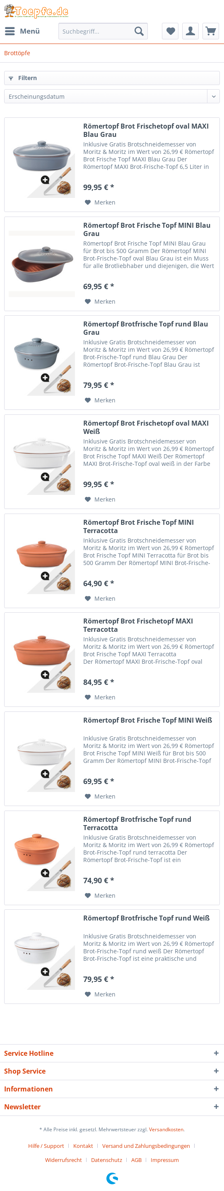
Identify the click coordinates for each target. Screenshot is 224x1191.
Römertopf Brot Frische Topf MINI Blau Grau (147, 229)
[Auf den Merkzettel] (100, 202)
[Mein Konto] (190, 31)
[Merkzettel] (170, 31)
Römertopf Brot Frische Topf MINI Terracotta (138, 526)
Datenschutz (106, 1160)
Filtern (23, 78)
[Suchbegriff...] (103, 31)
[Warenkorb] (210, 31)
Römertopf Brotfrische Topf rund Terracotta (137, 823)
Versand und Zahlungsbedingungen (146, 1146)
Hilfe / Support (46, 1146)
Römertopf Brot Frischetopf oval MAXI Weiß (146, 427)
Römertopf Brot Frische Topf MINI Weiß (147, 720)
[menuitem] (22, 31)
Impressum (165, 1160)
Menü (22, 30)
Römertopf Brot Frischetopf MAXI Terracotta (138, 625)
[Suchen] (139, 31)
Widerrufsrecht (63, 1160)
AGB (136, 1160)
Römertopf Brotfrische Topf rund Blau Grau (145, 328)
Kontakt (83, 1146)
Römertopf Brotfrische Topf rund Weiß (146, 918)
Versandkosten (166, 1129)
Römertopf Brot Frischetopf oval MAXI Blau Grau (146, 130)
